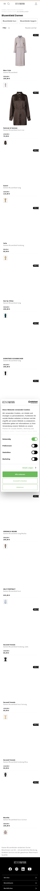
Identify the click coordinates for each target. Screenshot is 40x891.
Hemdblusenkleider (9, 12)
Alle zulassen (20, 474)
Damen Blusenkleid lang (12, 188)
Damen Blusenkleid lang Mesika (14, 533)
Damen (4, 10)
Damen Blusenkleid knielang (13, 245)
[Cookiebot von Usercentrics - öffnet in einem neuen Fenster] (28, 402)
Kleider (19, 10)
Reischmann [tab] (8, 883)
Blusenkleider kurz (9, 21)
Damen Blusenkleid (10, 72)
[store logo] (20, 3)
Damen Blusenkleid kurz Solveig (15, 704)
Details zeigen (27, 468)
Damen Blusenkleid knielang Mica (15, 762)
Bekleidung (11, 10)
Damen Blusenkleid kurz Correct (15, 820)
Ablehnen (20, 487)
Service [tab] (6, 878)
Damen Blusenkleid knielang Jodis (15, 647)
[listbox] (20, 85)
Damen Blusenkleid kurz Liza (13, 130)
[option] (5, 85)
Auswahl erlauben (20, 481)
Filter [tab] (4, 28)
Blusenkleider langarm (28, 21)
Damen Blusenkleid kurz (12, 591)
